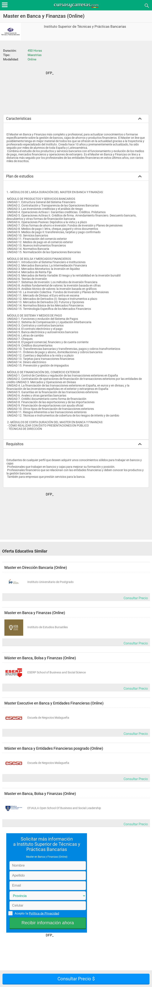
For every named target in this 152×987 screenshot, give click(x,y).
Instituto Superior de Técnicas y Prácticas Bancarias (85, 26)
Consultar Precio (136, 598)
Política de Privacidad (44, 913)
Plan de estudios (19, 176)
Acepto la (36, 913)
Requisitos (14, 444)
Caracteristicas (18, 118)
